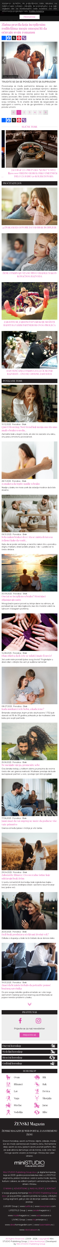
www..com (45, 1206)
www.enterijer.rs (36, 1219)
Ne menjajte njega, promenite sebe (21, 765)
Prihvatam (29, 17)
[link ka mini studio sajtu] (30, 1166)
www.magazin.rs (38, 1210)
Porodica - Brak (19, 424)
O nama (7, 1188)
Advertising (21, 1188)
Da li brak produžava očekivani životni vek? (25, 934)
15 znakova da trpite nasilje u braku (21, 483)
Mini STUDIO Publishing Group (31, 1244)
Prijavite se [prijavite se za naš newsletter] (29, 1034)
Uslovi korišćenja (36, 1241)
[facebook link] (20, 1021)
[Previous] (4, 60)
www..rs (26, 1206)
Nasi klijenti (37, 1188)
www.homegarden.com (18, 1224)
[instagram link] (38, 1021)
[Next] (55, 60)
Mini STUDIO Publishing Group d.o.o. (20, 1172)
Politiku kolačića (36, 11)
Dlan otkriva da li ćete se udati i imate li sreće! (27, 655)
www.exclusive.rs (41, 1215)
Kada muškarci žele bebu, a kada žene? (23, 709)
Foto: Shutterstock (11, 76)
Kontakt (51, 1188)
